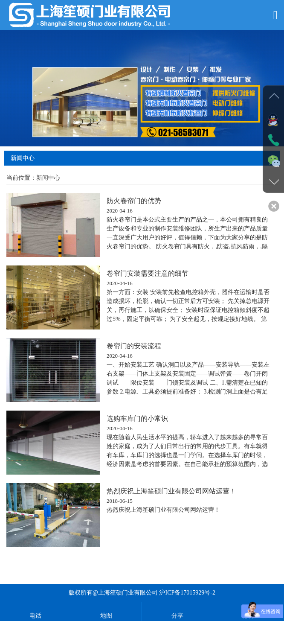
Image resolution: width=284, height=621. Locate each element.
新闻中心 (48, 178)
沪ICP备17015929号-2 (187, 592)
